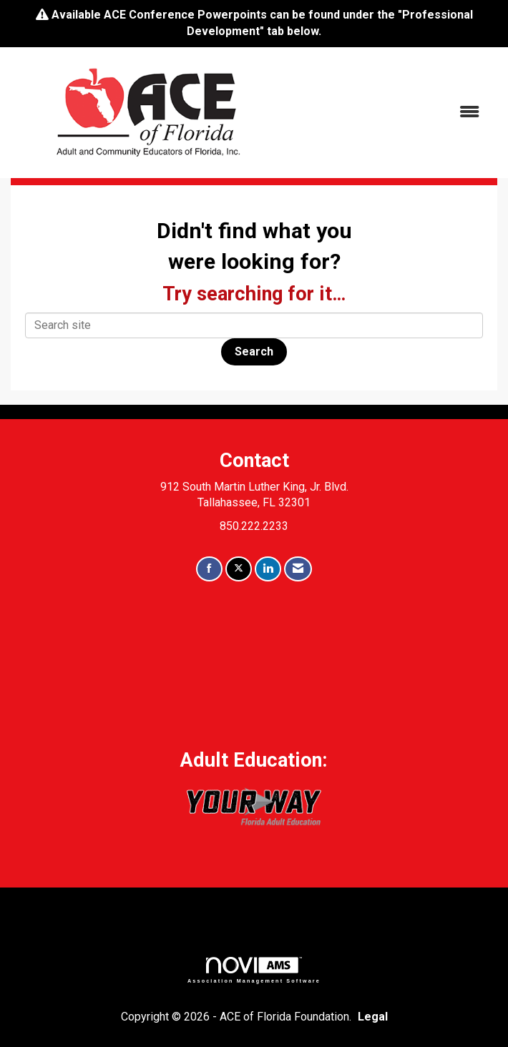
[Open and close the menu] (389, 112)
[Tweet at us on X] (238, 568)
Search (254, 351)
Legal (373, 1016)
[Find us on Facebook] (209, 568)
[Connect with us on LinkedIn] (268, 568)
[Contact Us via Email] (298, 568)
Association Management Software (254, 970)
